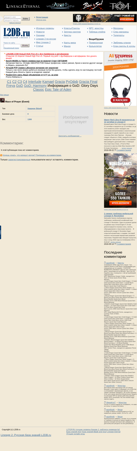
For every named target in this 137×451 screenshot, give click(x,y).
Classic (38, 89)
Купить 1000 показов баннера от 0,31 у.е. (116, 209)
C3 (20, 82)
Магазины (118, 28)
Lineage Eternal (113, 432)
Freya (10, 85)
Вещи (120, 409)
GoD (19, 85)
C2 (14, 82)
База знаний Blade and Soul (94, 432)
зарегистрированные (19, 159)
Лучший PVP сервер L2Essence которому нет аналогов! (32, 68)
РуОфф (72, 82)
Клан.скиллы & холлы (124, 46)
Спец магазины (121, 32)
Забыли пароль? (15, 23)
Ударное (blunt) (35, 108)
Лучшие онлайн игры (75, 434)
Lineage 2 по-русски (46, 39)
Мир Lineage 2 (43, 42)
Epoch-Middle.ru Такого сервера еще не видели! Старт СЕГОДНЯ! (36, 61)
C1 (9, 82)
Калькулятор (95, 46)
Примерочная (96, 43)
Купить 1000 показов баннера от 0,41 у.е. (87, 24)
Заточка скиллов (72, 32)
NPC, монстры (96, 28)
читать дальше (127, 148)
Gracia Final (88, 82)
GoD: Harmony (35, 85)
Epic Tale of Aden (58, 89)
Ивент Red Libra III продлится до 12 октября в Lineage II (119, 121)
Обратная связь (41, 20)
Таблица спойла (97, 32)
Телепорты (118, 35)
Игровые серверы (45, 28)
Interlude (34, 82)
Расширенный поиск (11, 48)
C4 (25, 82)
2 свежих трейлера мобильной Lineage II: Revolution (118, 215)
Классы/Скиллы (72, 28)
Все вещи (4, 95)
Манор (67, 46)
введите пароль (12, 20)
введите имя (10, 17)
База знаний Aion (74, 432)
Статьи (39, 46)
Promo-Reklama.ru (14, 77)
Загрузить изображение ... (69, 136)
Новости (40, 32)
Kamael (48, 82)
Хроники (40, 35)
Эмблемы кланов (122, 43)
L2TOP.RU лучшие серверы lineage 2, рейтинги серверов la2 (93, 429)
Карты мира (70, 43)
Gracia (60, 82)
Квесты (67, 35)
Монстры (122, 386)
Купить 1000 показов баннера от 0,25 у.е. (116, 108)
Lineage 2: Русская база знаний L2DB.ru (26, 434)
